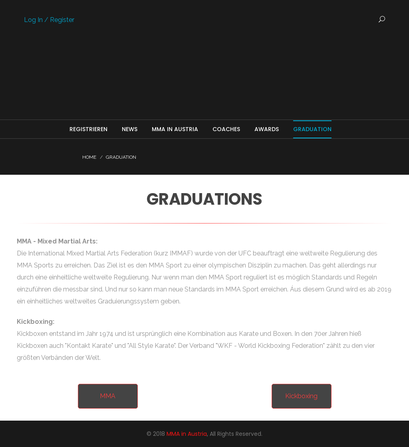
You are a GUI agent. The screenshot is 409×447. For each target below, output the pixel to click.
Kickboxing (301, 396)
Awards (266, 129)
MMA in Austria (175, 129)
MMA (107, 396)
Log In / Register (49, 20)
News (129, 129)
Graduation (312, 129)
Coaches (226, 129)
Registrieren (88, 129)
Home (89, 157)
